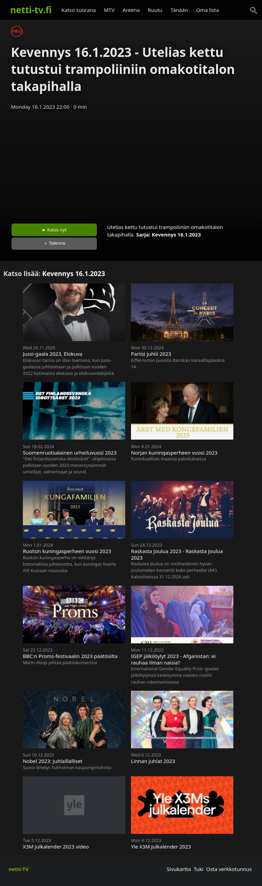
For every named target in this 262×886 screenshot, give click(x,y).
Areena (131, 9)
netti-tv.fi (31, 10)
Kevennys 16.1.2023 (176, 234)
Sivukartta (179, 869)
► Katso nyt (54, 230)
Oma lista (207, 9)
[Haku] (254, 10)
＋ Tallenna (54, 243)
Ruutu (155, 9)
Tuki (199, 869)
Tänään (179, 9)
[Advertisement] (131, 164)
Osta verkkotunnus (229, 869)
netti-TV (19, 869)
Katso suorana (78, 9)
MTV (109, 9)
